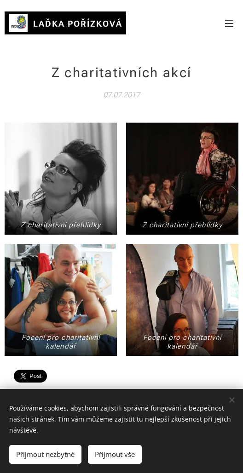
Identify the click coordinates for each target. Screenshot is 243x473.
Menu (229, 23)
